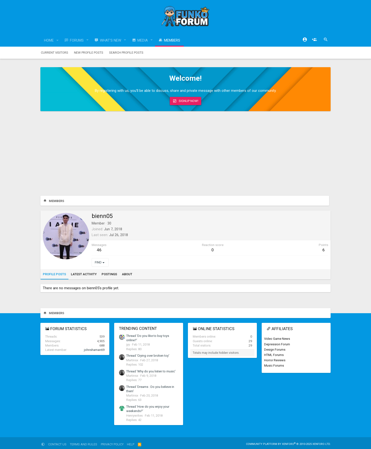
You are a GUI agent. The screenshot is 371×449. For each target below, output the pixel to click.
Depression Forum (277, 344)
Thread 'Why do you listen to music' (151, 371)
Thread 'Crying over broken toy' (147, 355)
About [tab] (127, 274)
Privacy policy (112, 444)
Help (130, 444)
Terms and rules (83, 444)
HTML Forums (274, 355)
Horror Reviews (274, 360)
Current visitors (54, 52)
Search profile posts (126, 52)
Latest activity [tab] (84, 274)
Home (49, 40)
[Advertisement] (185, 154)
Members (172, 40)
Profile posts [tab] (54, 274)
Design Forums (274, 349)
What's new (110, 40)
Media (142, 40)
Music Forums (274, 365)
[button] (57, 40)
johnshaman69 (94, 350)
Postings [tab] (109, 274)
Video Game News (277, 338)
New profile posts (88, 52)
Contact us (57, 444)
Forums (77, 40)
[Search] (326, 40)
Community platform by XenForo (288, 444)
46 (99, 249)
